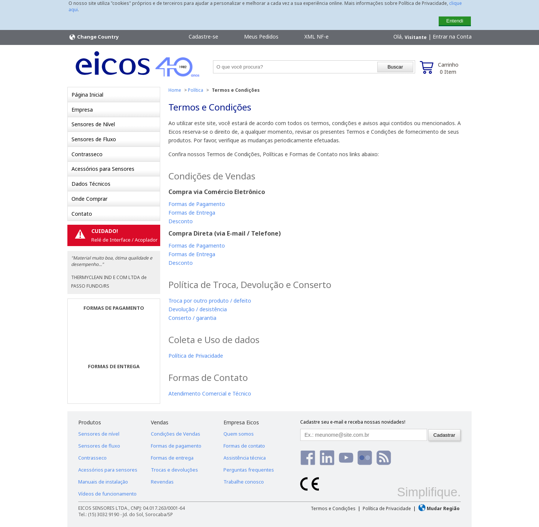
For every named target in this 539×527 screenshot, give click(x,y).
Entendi (454, 21)
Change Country (93, 37)
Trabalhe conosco (243, 481)
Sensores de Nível (93, 124)
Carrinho (448, 68)
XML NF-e (316, 36)
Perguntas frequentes (248, 469)
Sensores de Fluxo (93, 139)
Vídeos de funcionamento (107, 493)
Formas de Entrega (191, 212)
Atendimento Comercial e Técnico (209, 393)
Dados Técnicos (90, 183)
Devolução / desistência (197, 309)
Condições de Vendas (175, 433)
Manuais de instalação (103, 481)
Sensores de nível (98, 433)
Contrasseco (87, 154)
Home (174, 90)
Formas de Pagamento (196, 204)
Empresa (82, 109)
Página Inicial (87, 94)
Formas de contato (244, 445)
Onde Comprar (89, 198)
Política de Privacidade (195, 355)
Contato (81, 213)
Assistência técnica (244, 457)
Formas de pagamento (176, 445)
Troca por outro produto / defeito (209, 300)
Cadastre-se (203, 36)
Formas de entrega (172, 457)
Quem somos (238, 433)
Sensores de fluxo (99, 445)
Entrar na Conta (452, 36)
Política (195, 90)
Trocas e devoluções (174, 469)
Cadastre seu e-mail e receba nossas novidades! (352, 422)
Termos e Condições (333, 508)
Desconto (180, 221)
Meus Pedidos (261, 36)
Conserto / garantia (192, 317)
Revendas (162, 481)
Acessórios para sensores (107, 469)
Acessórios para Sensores (102, 168)
